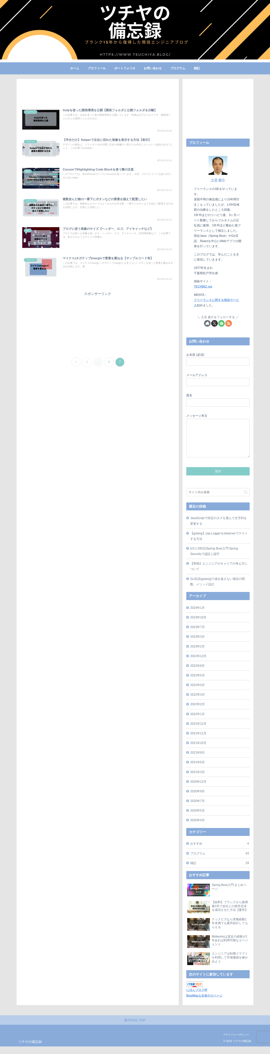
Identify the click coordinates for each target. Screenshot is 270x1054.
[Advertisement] (97, 94)
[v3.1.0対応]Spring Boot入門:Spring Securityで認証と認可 (214, 558)
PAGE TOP (134, 1028)
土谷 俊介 (218, 180)
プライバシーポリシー (236, 1042)
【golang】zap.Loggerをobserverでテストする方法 (219, 543)
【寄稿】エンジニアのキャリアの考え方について (219, 573)
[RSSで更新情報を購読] (228, 323)
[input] (218, 500)
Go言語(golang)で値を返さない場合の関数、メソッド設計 (217, 589)
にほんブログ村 (196, 997)
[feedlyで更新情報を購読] (221, 323)
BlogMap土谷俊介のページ (204, 1003)
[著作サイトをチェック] (207, 323)
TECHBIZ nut (203, 286)
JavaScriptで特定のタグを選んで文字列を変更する (218, 528)
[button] (245, 500)
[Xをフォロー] (214, 323)
